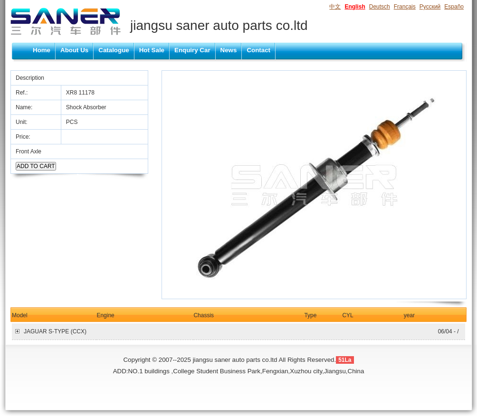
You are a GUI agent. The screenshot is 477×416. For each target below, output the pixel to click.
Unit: (22, 122)
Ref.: (22, 92)
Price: (24, 136)
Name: (25, 107)
